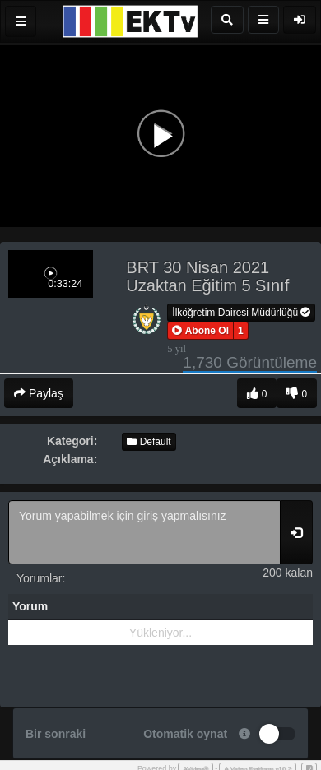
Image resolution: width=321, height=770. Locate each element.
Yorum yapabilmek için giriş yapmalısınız (144, 532)
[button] (200, 331)
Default (148, 442)
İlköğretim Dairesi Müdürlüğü (241, 312)
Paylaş (38, 393)
